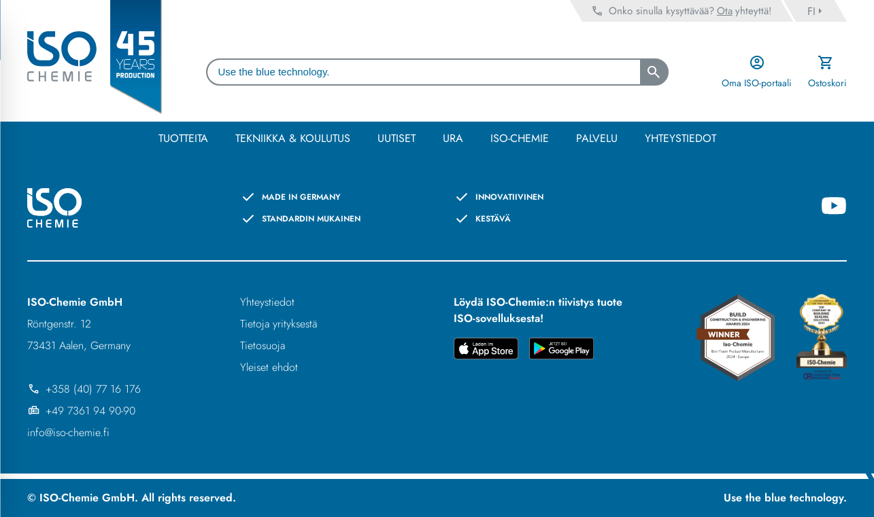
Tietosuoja (262, 345)
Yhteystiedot (267, 302)
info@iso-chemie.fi (68, 432)
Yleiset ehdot (269, 367)
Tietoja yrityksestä (278, 324)
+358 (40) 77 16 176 (84, 389)
